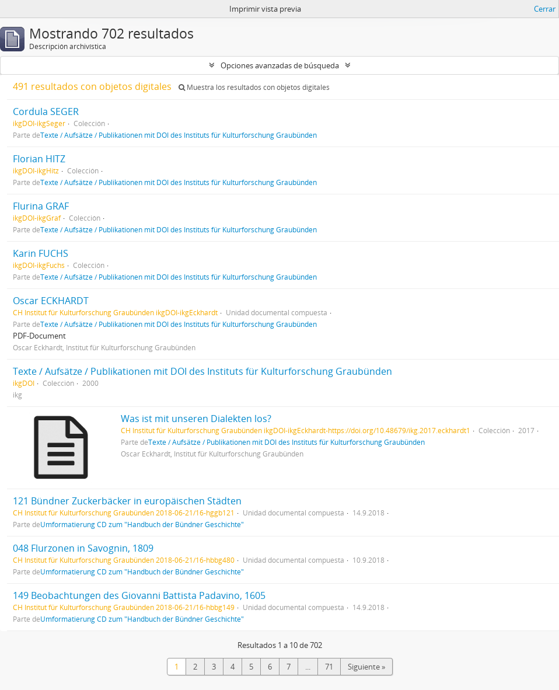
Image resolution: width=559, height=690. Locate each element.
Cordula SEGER (46, 111)
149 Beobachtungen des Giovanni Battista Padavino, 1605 (139, 595)
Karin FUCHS (40, 253)
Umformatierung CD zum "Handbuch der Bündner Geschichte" (142, 524)
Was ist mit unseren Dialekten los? (196, 418)
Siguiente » (366, 666)
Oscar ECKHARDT (51, 300)
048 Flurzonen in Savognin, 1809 (83, 548)
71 (329, 666)
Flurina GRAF (41, 206)
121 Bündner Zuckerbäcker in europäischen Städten (127, 500)
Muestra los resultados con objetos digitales (254, 87)
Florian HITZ (39, 158)
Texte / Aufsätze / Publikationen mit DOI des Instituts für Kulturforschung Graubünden (178, 135)
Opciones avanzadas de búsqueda (280, 65)
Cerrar (544, 9)
